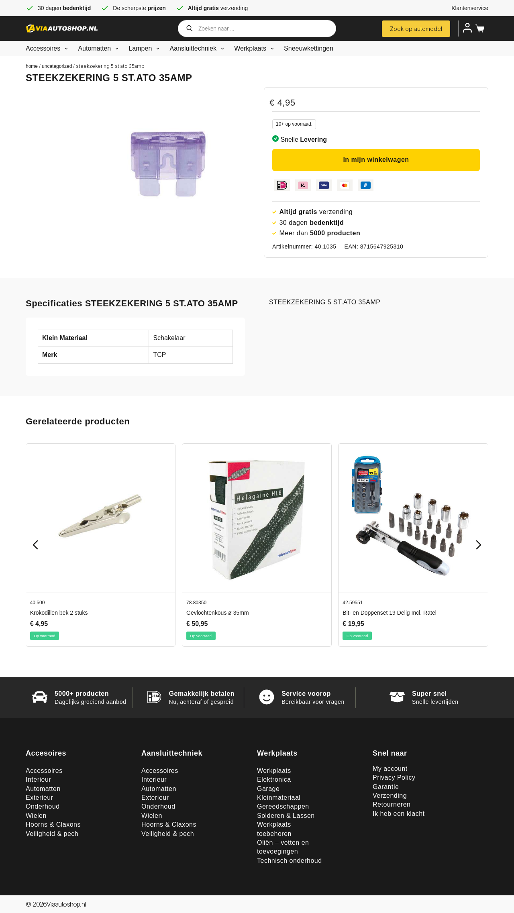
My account (390, 768)
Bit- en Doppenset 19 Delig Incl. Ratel (389, 612)
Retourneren (391, 804)
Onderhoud (43, 806)
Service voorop (306, 693)
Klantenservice (469, 8)
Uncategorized (57, 66)
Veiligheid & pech (52, 833)
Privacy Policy (394, 777)
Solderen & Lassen (286, 815)
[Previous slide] (35, 544)
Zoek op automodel (416, 28)
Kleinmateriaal (278, 797)
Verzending (390, 795)
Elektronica (274, 779)
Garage (268, 788)
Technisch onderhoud (289, 860)
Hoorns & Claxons (53, 824)
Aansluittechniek (198, 48)
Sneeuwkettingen (308, 48)
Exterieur (39, 797)
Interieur (38, 779)
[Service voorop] (266, 697)
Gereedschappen (283, 806)
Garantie (386, 786)
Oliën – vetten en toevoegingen (283, 847)
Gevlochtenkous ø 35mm (217, 612)
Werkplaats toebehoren (274, 829)
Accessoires (48, 48)
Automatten (100, 48)
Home (32, 66)
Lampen (145, 48)
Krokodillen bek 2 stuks (59, 612)
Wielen (36, 815)
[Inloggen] (467, 28)
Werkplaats (255, 48)
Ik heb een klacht (398, 813)
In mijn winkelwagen (376, 159)
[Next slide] (478, 544)
